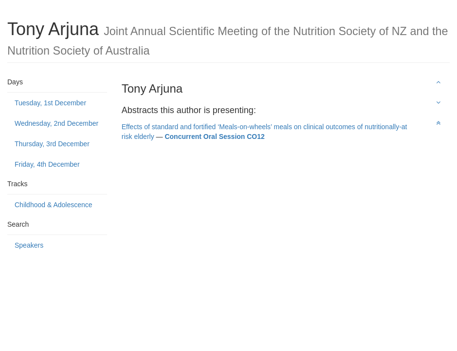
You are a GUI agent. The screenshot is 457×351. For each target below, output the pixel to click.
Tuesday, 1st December (50, 103)
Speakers (29, 245)
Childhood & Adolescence (53, 205)
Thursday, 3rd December (52, 144)
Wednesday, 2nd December (56, 123)
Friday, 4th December (47, 164)
